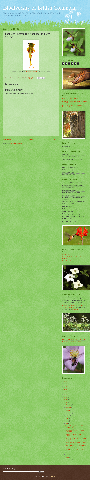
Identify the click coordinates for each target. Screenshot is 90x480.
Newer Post (7, 139)
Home (31, 139)
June (67, 421)
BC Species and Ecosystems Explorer (71, 341)
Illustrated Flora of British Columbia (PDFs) (73, 339)
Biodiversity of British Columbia (39, 8)
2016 (65, 394)
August (68, 415)
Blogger (53, 476)
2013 (65, 402)
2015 (65, 397)
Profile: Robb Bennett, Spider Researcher (75, 442)
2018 (65, 389)
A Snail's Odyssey (66, 254)
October (68, 410)
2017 (65, 392)
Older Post (55, 139)
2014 (65, 400)
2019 (65, 386)
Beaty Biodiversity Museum (69, 261)
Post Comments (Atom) (16, 143)
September (68, 413)
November (68, 407)
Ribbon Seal (65, 305)
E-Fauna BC (75, 309)
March (67, 457)
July (67, 418)
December (68, 404)
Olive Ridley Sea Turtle (68, 307)
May (67, 423)
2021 (65, 381)
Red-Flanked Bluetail (76, 305)
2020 (65, 383)
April (67, 454)
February (68, 460)
